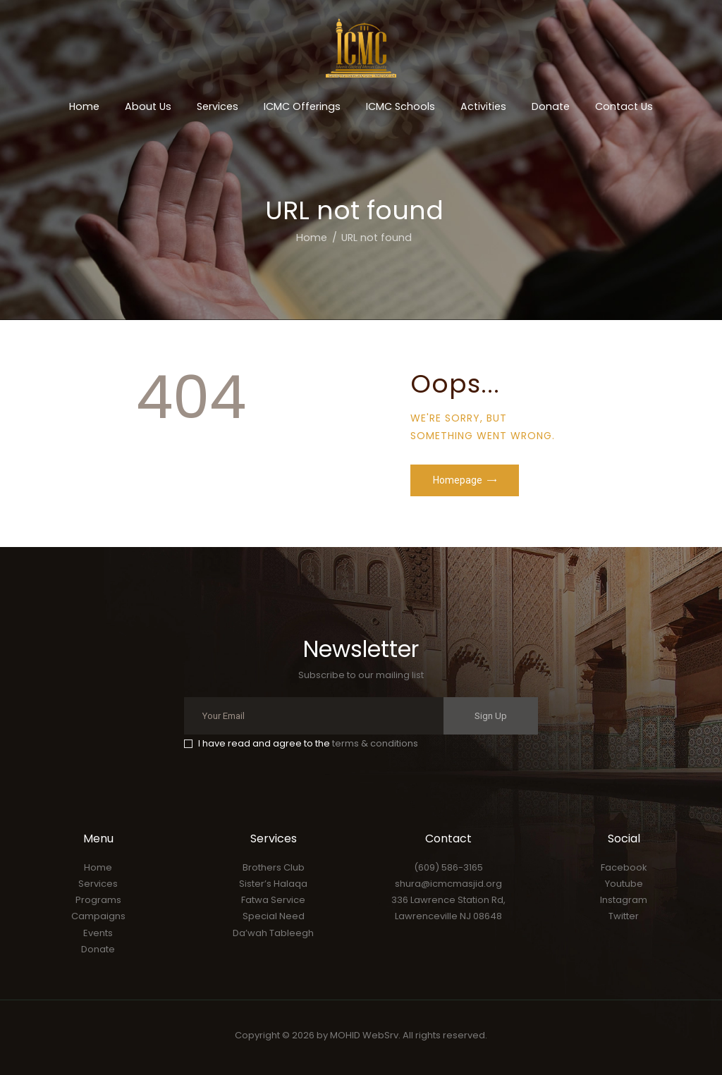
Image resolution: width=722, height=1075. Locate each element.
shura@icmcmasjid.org (448, 883)
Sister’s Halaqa (273, 883)
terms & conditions (375, 743)
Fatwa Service (273, 900)
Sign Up (491, 716)
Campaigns (98, 916)
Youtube (624, 883)
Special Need (274, 916)
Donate (98, 949)
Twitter (623, 916)
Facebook (624, 867)
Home (311, 238)
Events (98, 933)
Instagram (623, 900)
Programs (98, 900)
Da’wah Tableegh (273, 933)
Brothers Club (274, 867)
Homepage (457, 480)
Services (98, 883)
